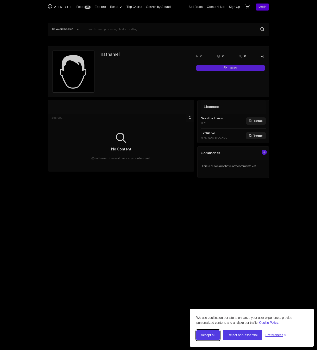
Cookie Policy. (269, 322)
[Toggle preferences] (275, 335)
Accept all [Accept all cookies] (208, 335)
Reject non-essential (242, 335)
